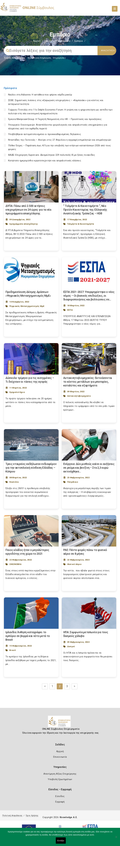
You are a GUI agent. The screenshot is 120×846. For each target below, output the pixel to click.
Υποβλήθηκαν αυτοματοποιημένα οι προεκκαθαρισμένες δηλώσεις (44, 134)
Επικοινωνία (60, 756)
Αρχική (36, 41)
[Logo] (60, 722)
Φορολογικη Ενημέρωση (39, 58)
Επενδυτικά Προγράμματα (57, 41)
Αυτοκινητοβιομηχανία (79, 396)
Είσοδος (60, 796)
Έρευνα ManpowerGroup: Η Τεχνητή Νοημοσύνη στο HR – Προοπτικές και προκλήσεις (55, 119)
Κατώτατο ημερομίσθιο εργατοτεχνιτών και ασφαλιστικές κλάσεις (44, 160)
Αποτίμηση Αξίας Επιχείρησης (59, 773)
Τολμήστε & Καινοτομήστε (80, 224)
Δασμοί (71, 646)
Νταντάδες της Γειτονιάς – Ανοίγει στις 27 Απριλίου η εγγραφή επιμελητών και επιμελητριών (59, 139)
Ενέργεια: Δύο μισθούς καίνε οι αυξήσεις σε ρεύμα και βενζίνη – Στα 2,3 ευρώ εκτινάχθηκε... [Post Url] (89, 467)
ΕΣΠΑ (70, 310)
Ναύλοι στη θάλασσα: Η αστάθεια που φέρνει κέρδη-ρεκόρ (40, 94)
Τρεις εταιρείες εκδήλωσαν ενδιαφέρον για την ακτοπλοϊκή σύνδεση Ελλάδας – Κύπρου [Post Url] (30, 467)
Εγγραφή (60, 801)
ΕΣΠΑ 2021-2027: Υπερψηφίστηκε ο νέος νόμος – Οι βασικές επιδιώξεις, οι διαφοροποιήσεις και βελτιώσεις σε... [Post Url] (89, 295)
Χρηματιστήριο (17, 392)
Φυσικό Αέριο (74, 564)
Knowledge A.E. (69, 817)
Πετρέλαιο (72, 482)
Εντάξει (60, 840)
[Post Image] (31, 186)
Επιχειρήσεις (59, 58)
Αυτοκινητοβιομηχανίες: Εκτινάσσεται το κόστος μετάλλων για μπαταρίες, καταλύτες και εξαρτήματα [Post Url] (87, 381)
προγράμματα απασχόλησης (23, 224)
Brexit (12, 650)
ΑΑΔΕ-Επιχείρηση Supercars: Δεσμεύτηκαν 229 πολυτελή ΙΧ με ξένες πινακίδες (51, 155)
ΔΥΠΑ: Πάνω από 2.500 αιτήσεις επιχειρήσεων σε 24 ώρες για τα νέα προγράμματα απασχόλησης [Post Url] (28, 209)
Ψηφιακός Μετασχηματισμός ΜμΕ (26, 306)
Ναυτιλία (14, 482)
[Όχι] (116, 838)
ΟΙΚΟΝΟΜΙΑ (15, 564)
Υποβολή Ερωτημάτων (60, 779)
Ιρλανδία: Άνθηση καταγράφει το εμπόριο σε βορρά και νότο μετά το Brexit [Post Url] (27, 635)
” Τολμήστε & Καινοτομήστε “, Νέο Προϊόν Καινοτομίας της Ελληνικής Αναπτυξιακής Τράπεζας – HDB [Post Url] (85, 209)
